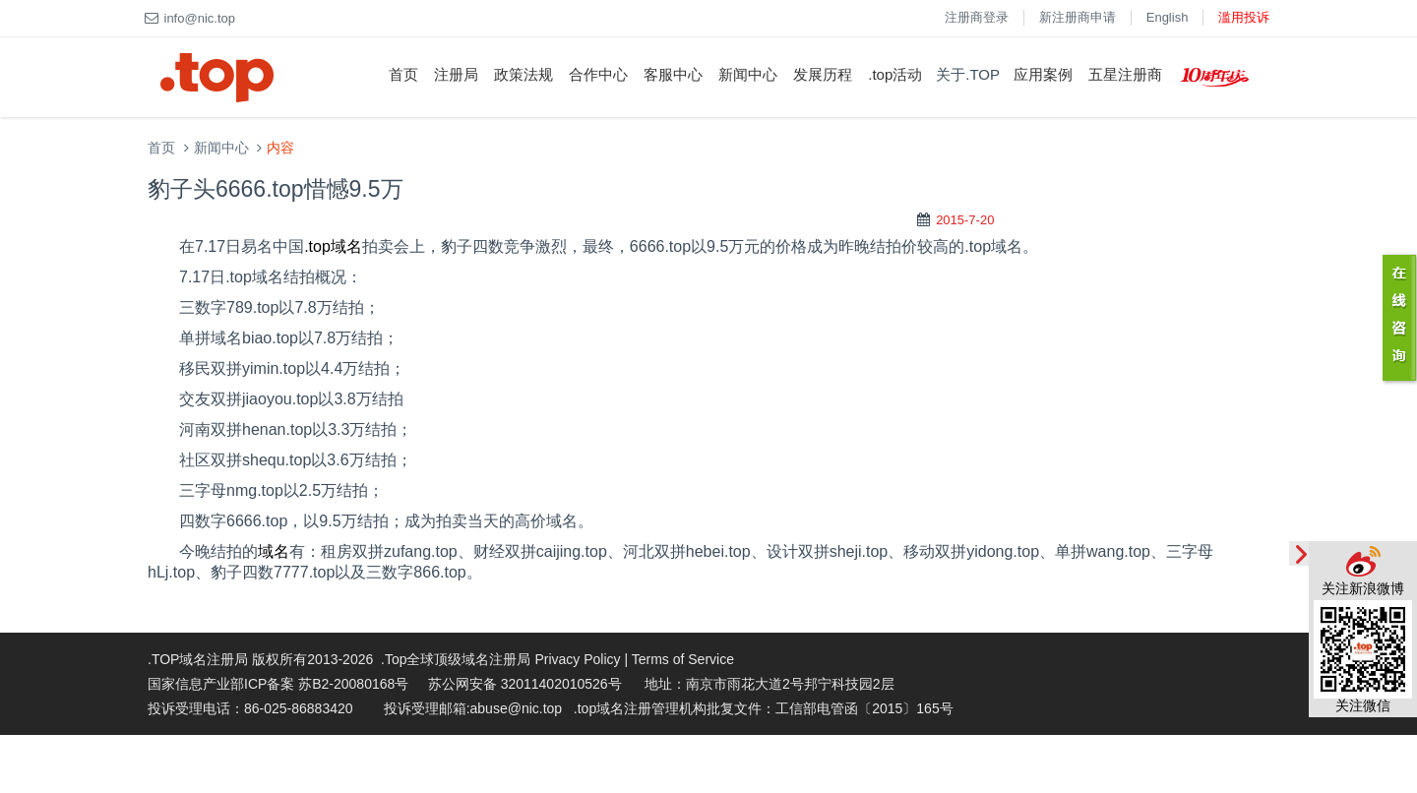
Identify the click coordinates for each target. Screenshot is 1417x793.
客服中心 (673, 74)
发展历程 (822, 74)
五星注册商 (1125, 74)
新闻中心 (747, 74)
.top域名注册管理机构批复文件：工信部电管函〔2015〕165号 (764, 708)
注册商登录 (977, 17)
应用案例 (1043, 74)
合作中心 (598, 74)
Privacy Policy (577, 659)
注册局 (456, 74)
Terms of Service (683, 659)
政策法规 (523, 74)
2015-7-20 (965, 220)
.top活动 (895, 74)
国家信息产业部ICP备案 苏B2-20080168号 (278, 684)
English (1167, 17)
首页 (403, 74)
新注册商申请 (1077, 17)
